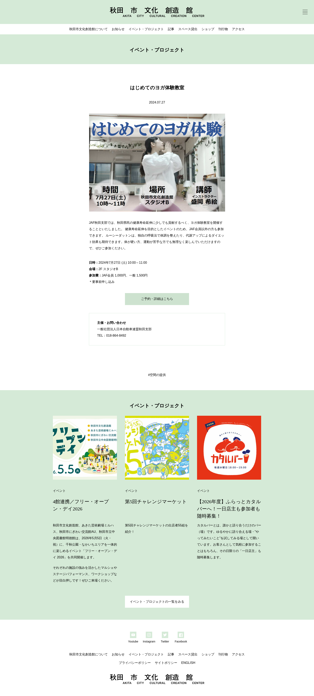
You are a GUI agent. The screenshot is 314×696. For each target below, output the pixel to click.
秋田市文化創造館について (88, 29)
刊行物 (223, 29)
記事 (171, 29)
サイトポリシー (166, 662)
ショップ (207, 29)
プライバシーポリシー (135, 662)
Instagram (149, 641)
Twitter (165, 641)
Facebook (181, 641)
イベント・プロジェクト (146, 29)
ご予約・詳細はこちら (157, 298)
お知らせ (118, 29)
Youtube (133, 641)
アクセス (238, 29)
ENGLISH (188, 662)
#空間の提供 (157, 375)
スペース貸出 (187, 29)
